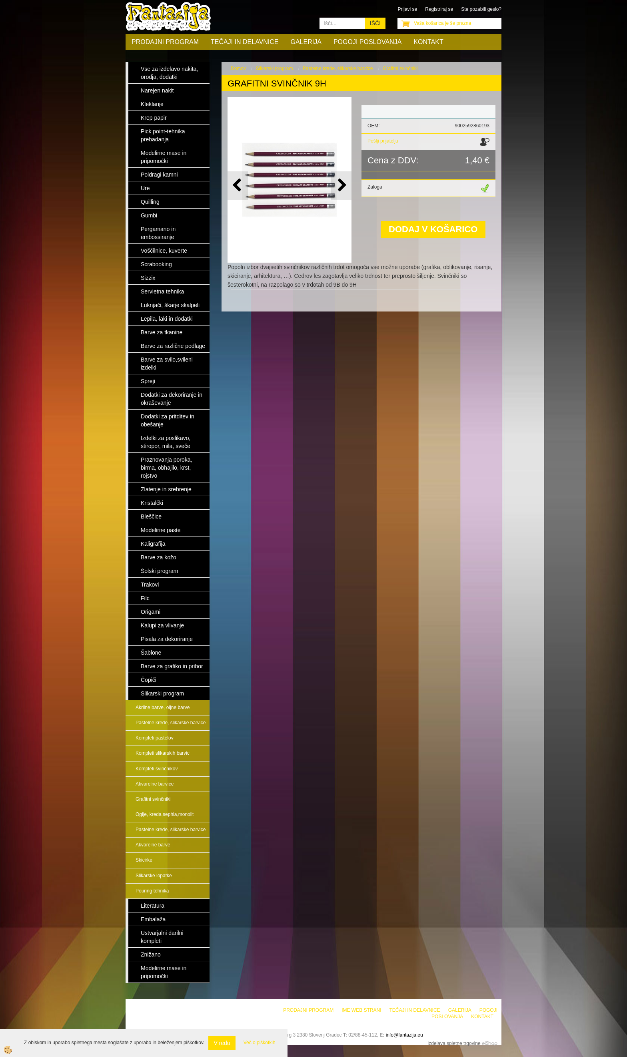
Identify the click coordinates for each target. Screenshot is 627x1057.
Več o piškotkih (260, 1042)
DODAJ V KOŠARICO (433, 229)
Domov (238, 68)
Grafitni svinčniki (153, 799)
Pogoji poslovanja (367, 41)
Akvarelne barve (153, 845)
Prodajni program (165, 41)
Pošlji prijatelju (382, 141)
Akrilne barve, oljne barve (163, 707)
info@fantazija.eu (404, 1035)
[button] (341, 185)
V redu (222, 1043)
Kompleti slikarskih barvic (163, 753)
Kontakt (428, 41)
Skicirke (144, 860)
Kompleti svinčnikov (157, 769)
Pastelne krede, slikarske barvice (171, 722)
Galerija (306, 41)
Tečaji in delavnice (245, 41)
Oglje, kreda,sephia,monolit (165, 814)
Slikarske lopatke (154, 875)
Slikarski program (274, 68)
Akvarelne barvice (155, 784)
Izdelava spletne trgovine (454, 1043)
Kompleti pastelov (155, 738)
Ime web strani (361, 1010)
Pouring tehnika (152, 891)
